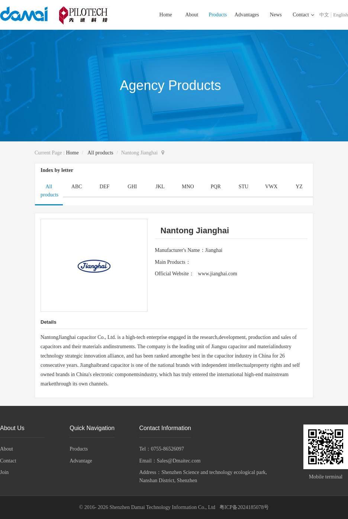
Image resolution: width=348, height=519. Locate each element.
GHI (132, 186)
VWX (271, 186)
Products (218, 14)
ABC (76, 186)
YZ (299, 186)
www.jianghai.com (217, 273)
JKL (160, 186)
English (340, 14)
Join (4, 472)
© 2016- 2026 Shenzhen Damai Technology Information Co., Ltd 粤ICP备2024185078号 (174, 507)
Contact (301, 14)
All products (100, 153)
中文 (324, 14)
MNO (188, 186)
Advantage (81, 461)
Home (166, 14)
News (276, 14)
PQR (216, 186)
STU (243, 186)
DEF (104, 186)
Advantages (247, 14)
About (191, 14)
